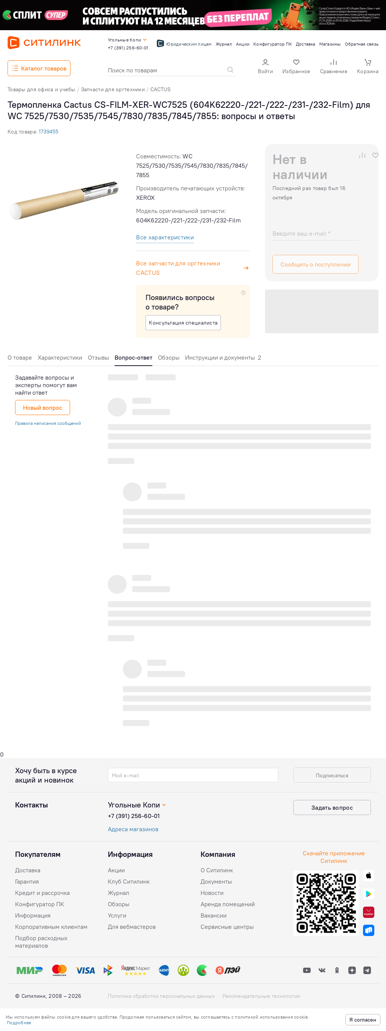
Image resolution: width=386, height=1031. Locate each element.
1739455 (48, 131)
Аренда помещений (228, 904)
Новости (212, 892)
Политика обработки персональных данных (161, 996)
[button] (265, 67)
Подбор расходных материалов (41, 941)
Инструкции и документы (223, 357)
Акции (116, 870)
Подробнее (19, 1022)
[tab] (20, 359)
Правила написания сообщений (48, 423)
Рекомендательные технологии (261, 996)
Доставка (27, 870)
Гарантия (27, 881)
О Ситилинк (217, 870)
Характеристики (60, 357)
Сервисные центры (227, 926)
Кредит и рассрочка (42, 892)
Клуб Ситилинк (129, 881)
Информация (33, 915)
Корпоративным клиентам (51, 926)
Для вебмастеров (132, 926)
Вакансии (214, 915)
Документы (216, 881)
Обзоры (168, 357)
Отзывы (98, 357)
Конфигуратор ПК (39, 904)
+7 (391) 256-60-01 (134, 816)
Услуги (117, 915)
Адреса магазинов (133, 829)
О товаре (20, 357)
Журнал (118, 892)
